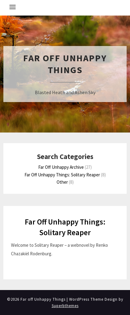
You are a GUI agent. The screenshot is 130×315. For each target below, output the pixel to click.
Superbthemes (65, 305)
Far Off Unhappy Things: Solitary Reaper (62, 175)
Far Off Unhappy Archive (61, 167)
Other (62, 182)
